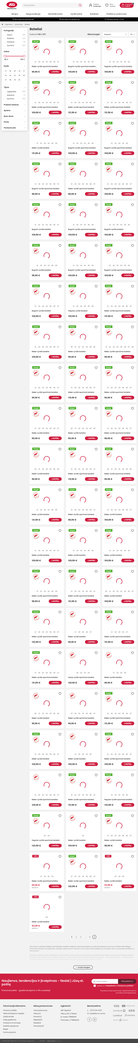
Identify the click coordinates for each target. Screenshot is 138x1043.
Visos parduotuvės (40, 1010)
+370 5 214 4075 (94, 1010)
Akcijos (14, 14)
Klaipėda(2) (38, 1020)
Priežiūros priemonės (117, 14)
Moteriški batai (55, 14)
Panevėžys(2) (39, 1026)
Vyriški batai (76, 14)
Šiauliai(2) (37, 1023)
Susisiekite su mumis (96, 1013)
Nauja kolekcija (33, 14)
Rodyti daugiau (83, 967)
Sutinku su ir (115, 986)
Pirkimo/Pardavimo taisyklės (13, 1013)
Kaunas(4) (38, 1017)
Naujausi (115, 34)
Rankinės (94, 14)
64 (132, 34)
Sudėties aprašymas (11, 1026)
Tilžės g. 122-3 (66, 1014)
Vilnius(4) (37, 1013)
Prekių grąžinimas (9, 1020)
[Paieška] (50, 5)
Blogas (5, 1029)
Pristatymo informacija (11, 1023)
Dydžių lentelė (8, 1017)
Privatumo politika (10, 1010)
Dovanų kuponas (9, 1032)
